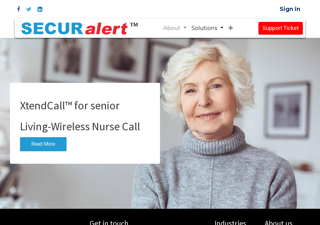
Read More (43, 144)
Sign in (290, 9)
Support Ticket (280, 28)
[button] (230, 28)
